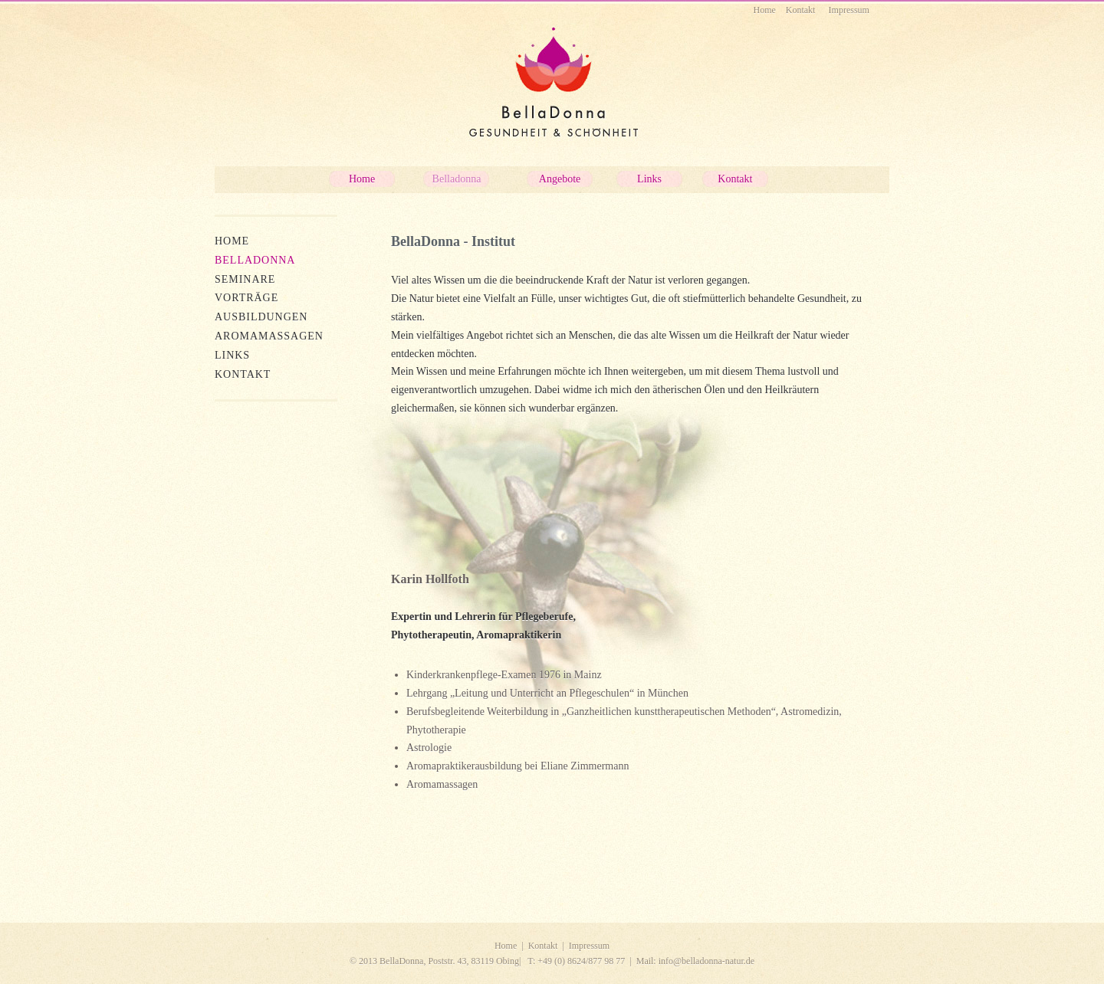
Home (506, 945)
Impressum (589, 945)
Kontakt (543, 945)
